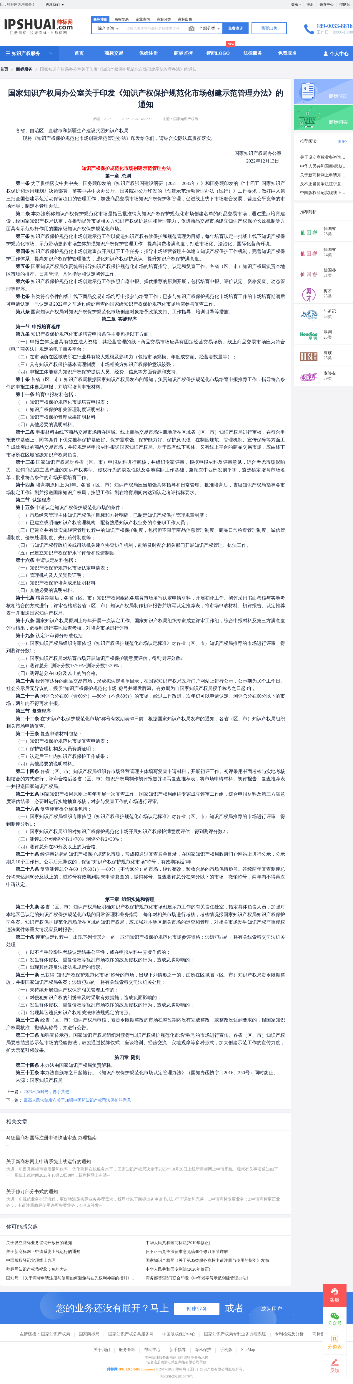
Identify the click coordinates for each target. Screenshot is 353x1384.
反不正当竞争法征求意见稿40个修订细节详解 (187, 1251)
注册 (310, 4)
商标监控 (183, 53)
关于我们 (102, 1349)
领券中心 (326, 4)
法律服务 (252, 53)
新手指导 (177, 1349)
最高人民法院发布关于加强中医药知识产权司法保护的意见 (77, 1100)
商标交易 (121, 19)
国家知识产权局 (55, 1334)
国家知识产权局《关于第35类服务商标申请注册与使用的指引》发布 (207, 1260)
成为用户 (271, 1309)
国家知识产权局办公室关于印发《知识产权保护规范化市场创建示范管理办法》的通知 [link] (118, 69)
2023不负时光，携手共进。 (48, 1092)
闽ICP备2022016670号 (177, 1376)
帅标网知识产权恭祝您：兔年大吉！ (39, 1269)
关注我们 (55, 4)
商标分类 (164, 19)
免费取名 (287, 53)
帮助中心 (152, 1349)
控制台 (344, 4)
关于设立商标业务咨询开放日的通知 (39, 1243)
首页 (79, 53)
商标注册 (100, 19)
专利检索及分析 (289, 1334)
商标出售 (185, 19)
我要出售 (269, 28)
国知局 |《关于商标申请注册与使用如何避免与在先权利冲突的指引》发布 (73, 1278)
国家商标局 (89, 1334)
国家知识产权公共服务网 (131, 1334)
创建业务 (196, 1309)
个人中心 (336, 53)
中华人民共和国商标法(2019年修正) (178, 1243)
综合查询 (108, 28)
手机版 (226, 1349)
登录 (294, 4)
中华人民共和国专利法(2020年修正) (178, 1269)
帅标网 (112, 1369)
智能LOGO (218, 53)
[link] (4, 69)
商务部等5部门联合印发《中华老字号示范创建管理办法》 (198, 1278)
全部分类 (210, 28)
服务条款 (127, 1349)
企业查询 (143, 19)
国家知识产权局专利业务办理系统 (235, 1334)
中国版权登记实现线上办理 (31, 1260)
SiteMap (248, 1349)
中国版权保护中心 (178, 1334)
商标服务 (24, 69)
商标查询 (320, 1334)
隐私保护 (203, 1349)
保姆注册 (148, 53)
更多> (342, 141)
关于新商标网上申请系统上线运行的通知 (43, 1251)
